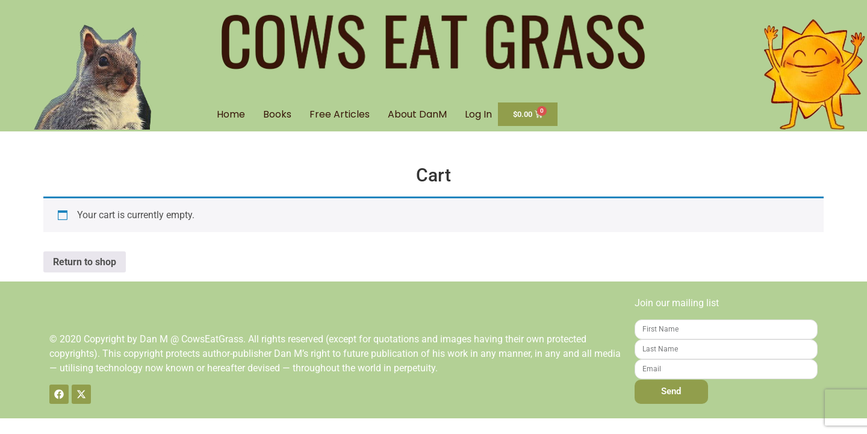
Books (277, 114)
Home (231, 114)
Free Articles (339, 114)
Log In (478, 114)
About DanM (417, 114)
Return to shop (84, 262)
